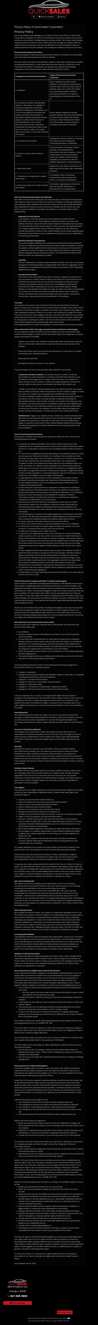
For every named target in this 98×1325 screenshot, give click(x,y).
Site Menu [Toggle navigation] (8, 20)
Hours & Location (46, 17)
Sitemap (52, 1318)
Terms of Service (47, 307)
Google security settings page (36, 322)
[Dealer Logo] (49, 7)
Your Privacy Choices (63, 1318)
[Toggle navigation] (33, 17)
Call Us (61, 17)
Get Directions (64, 1312)
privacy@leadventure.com (24, 324)
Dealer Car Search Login (34, 1318)
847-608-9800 (18, 1296)
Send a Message (17, 1303)
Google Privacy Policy (69, 307)
